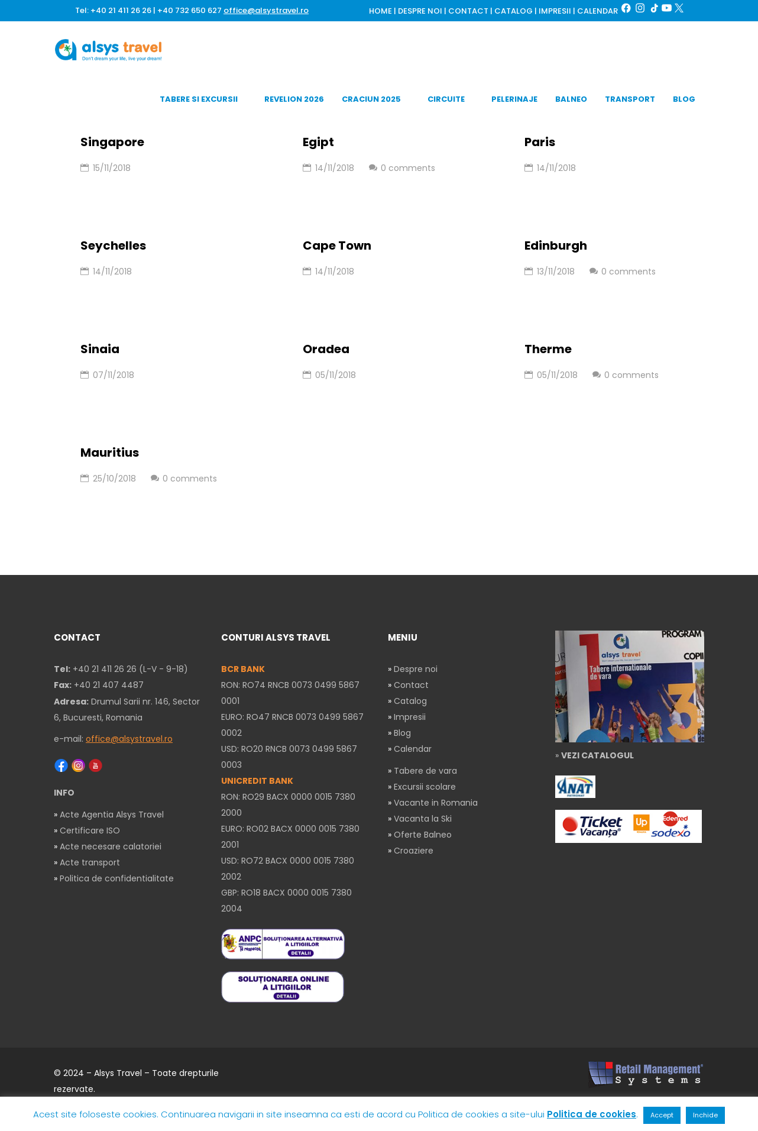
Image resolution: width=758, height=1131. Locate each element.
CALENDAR (597, 11)
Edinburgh (555, 245)
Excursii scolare (425, 787)
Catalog (410, 701)
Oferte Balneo (423, 835)
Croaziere (413, 851)
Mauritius (109, 452)
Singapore (112, 142)
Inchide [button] (705, 1115)
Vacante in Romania (436, 803)
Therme (548, 349)
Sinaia (99, 349)
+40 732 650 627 (189, 10)
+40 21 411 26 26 (120, 10)
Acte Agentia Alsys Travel (112, 814)
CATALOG (513, 11)
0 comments (402, 168)
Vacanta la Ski (423, 819)
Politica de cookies (591, 1114)
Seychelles (113, 245)
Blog (402, 733)
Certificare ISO (90, 830)
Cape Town (337, 245)
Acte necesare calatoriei (110, 846)
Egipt (318, 142)
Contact (411, 685)
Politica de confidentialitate (117, 878)
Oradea (326, 349)
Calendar (413, 749)
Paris (539, 142)
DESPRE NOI (420, 11)
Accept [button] (661, 1115)
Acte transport (90, 862)
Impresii (410, 717)
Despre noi (416, 669)
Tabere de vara (425, 771)
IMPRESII (555, 11)
